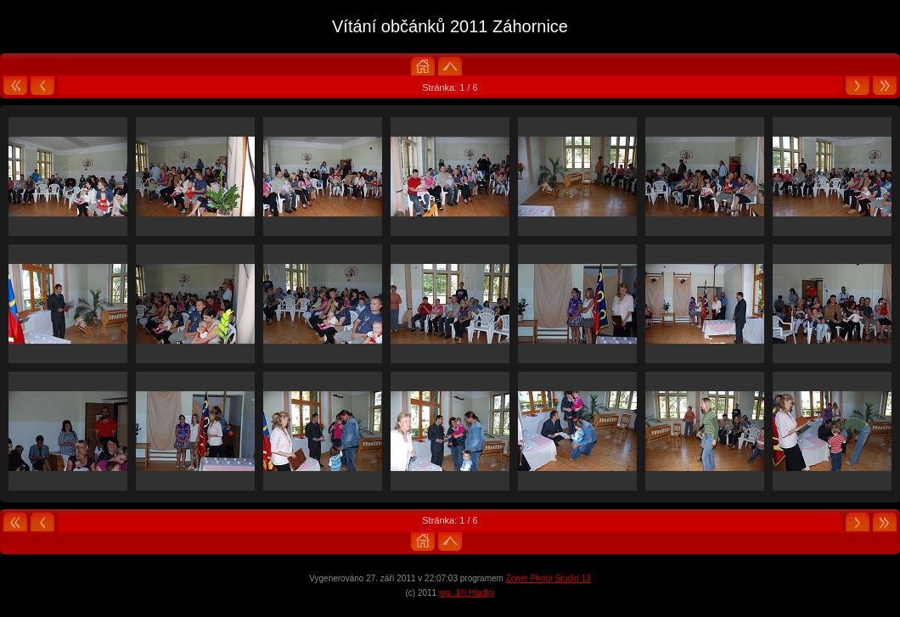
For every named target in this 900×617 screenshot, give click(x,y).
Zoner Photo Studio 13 (548, 578)
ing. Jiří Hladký (467, 592)
